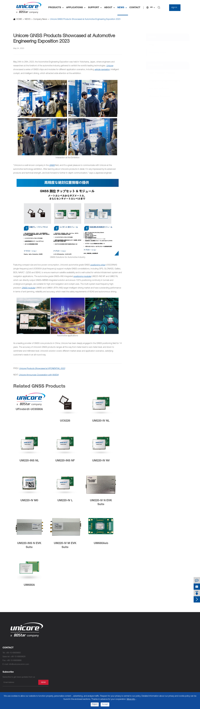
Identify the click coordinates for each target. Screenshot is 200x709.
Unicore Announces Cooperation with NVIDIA (39, 375)
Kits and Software (156, 89)
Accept (105, 704)
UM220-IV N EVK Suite (101, 503)
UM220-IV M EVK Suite (65, 546)
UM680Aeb (101, 544)
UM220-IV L (65, 501)
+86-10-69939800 (13, 653)
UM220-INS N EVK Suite (29, 546)
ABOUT (110, 8)
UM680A (29, 586)
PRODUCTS (56, 8)
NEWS (122, 8)
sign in (174, 8)
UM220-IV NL (101, 422)
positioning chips (97, 265)
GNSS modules (28, 288)
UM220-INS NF (65, 462)
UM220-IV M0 (29, 501)
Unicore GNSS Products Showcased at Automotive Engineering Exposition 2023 (85, 19)
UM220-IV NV (101, 462)
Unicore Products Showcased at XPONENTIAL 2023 (42, 369)
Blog (149, 45)
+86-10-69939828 (17, 657)
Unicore (109, 66)
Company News (40, 19)
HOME (19, 19)
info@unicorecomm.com (19, 664)
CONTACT (134, 8)
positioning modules (82, 277)
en (151, 7)
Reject (94, 704)
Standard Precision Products (162, 81)
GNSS (52, 165)
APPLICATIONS (76, 8)
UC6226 (65, 422)
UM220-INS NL (29, 462)
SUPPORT (95, 8)
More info (131, 699)
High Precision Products (159, 73)
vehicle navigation (102, 70)
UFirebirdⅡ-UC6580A (29, 410)
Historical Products (156, 96)
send (43, 682)
